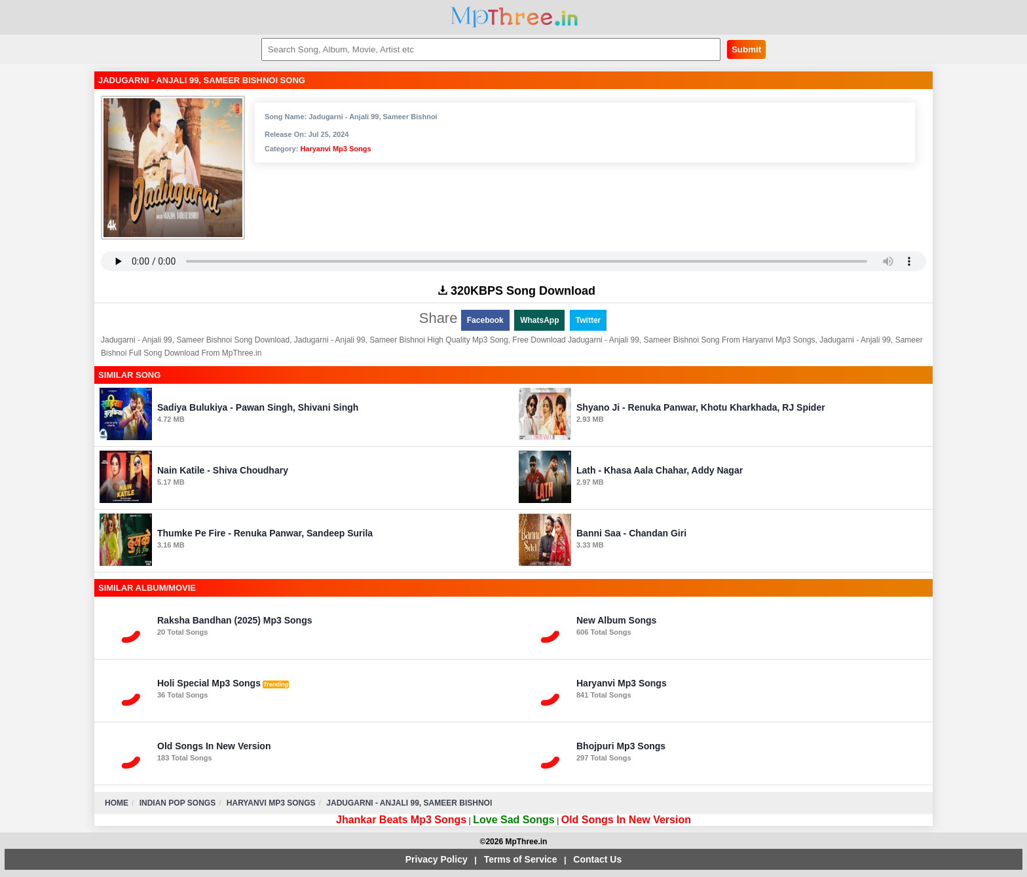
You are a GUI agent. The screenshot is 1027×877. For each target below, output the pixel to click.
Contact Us (597, 859)
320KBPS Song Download (516, 290)
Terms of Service (520, 859)
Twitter (588, 320)
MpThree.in (513, 17)
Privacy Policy (436, 859)
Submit (746, 49)
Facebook (485, 320)
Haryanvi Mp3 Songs (335, 149)
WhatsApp (539, 320)
